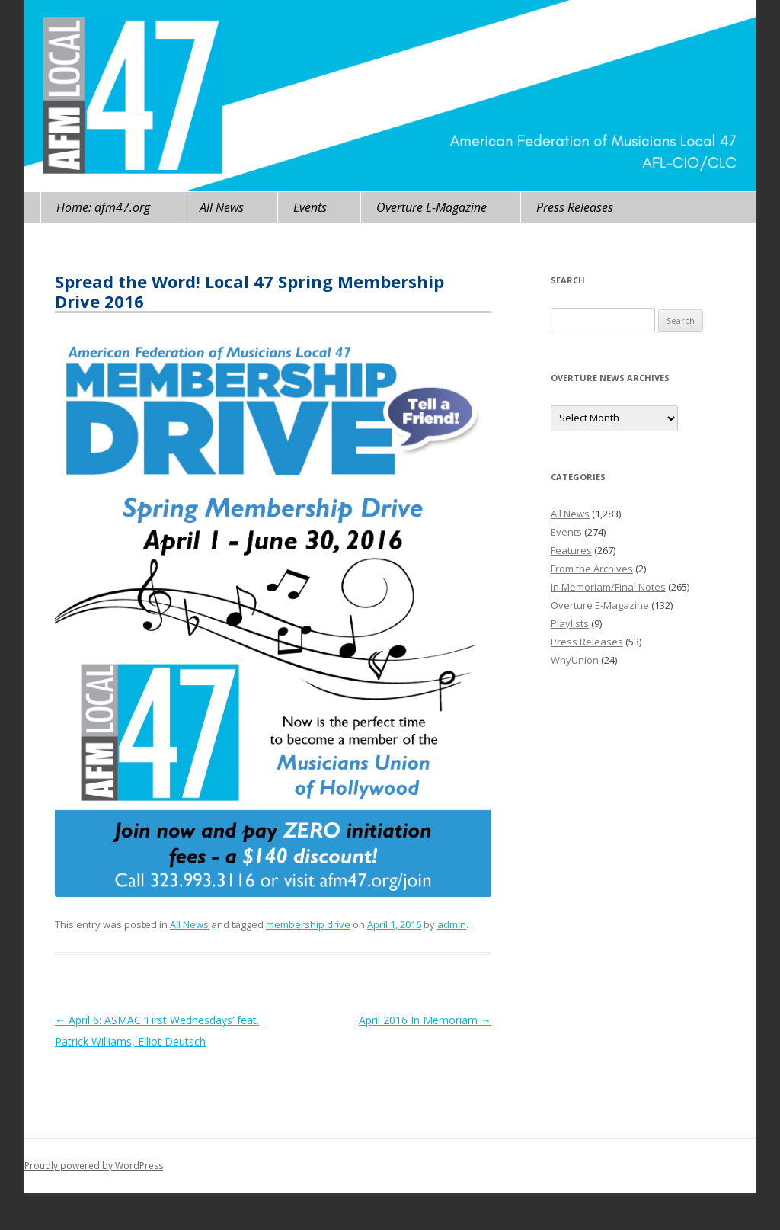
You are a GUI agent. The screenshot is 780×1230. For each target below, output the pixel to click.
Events (310, 207)
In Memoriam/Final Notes (608, 587)
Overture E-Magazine (431, 207)
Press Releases (574, 207)
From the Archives (592, 568)
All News (222, 207)
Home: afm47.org (103, 207)
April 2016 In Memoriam (425, 1020)
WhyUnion (575, 660)
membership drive (308, 924)
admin (451, 924)
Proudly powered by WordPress (93, 1165)
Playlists (570, 623)
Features (571, 550)
